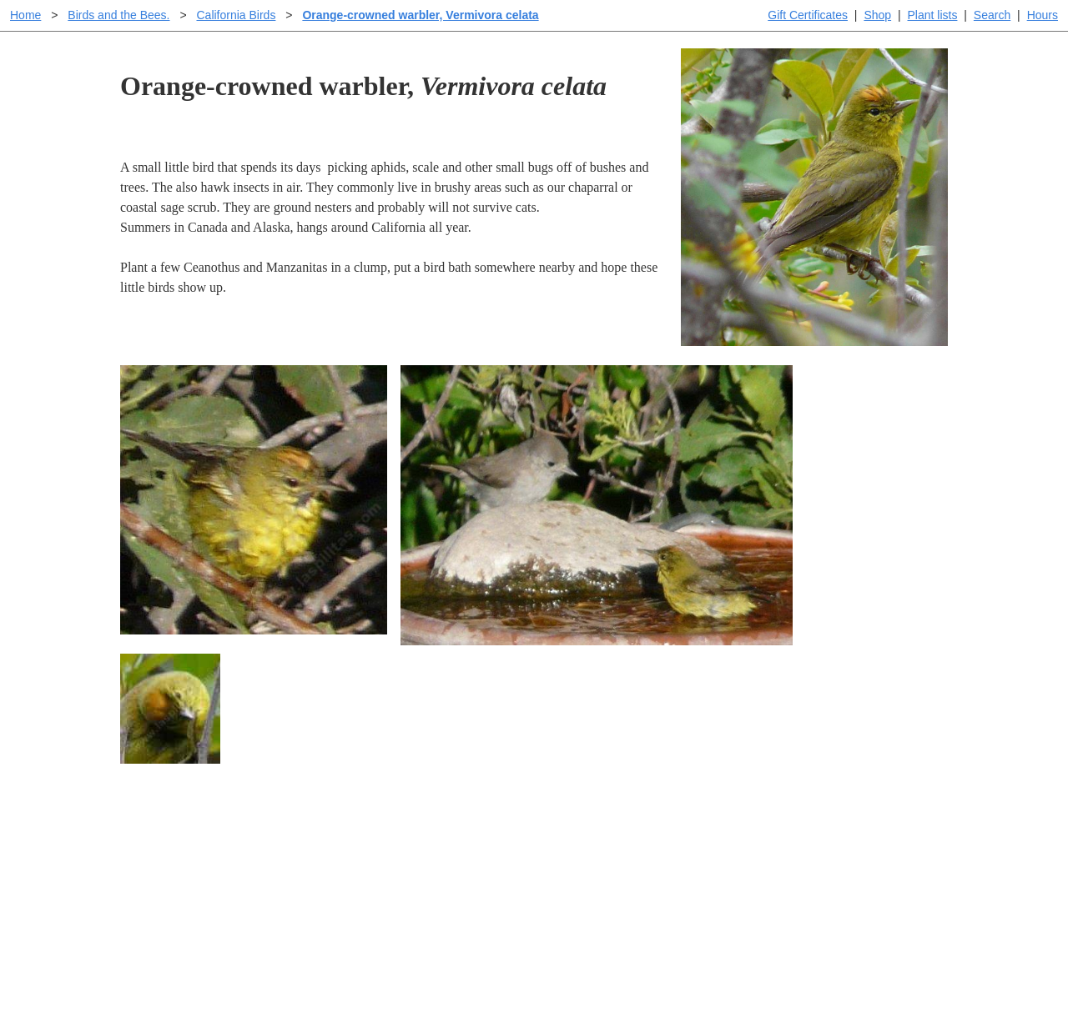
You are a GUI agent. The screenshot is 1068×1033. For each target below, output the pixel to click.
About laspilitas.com (806, 893)
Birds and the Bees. (118, 15)
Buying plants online (592, 867)
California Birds (235, 15)
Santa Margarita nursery (815, 867)
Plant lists (933, 15)
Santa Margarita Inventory (821, 840)
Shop (877, 15)
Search (992, 15)
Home (25, 15)
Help (550, 840)
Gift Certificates (808, 15)
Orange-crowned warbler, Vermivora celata (420, 15)
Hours (1042, 15)
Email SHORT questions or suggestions (433, 979)
